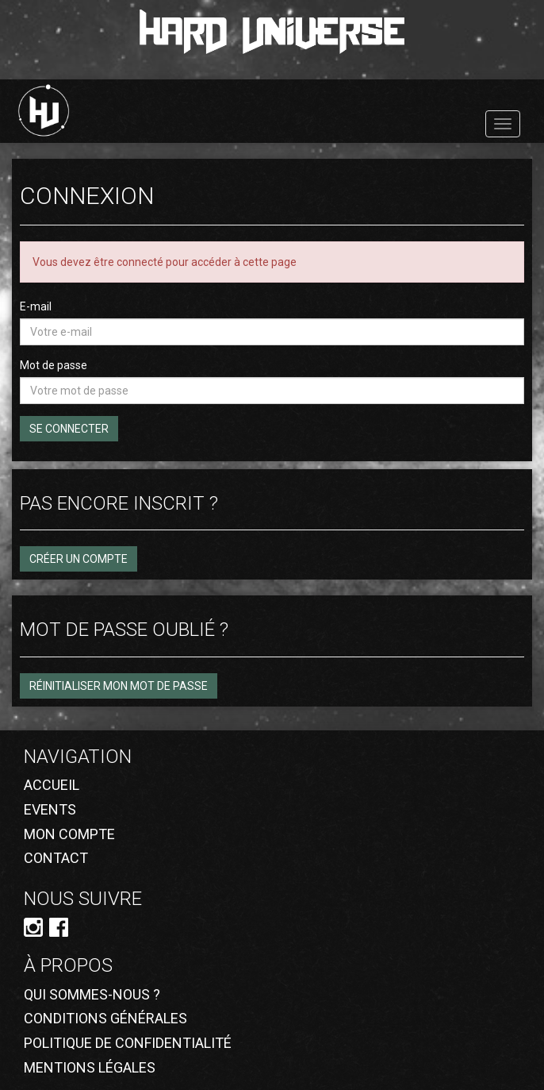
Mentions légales (89, 1067)
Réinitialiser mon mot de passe (118, 686)
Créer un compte (78, 559)
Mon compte (69, 834)
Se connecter (69, 428)
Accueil (51, 784)
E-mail (36, 306)
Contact (56, 857)
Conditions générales (105, 1018)
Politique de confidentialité (128, 1042)
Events (50, 809)
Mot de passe (53, 365)
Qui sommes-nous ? (92, 994)
